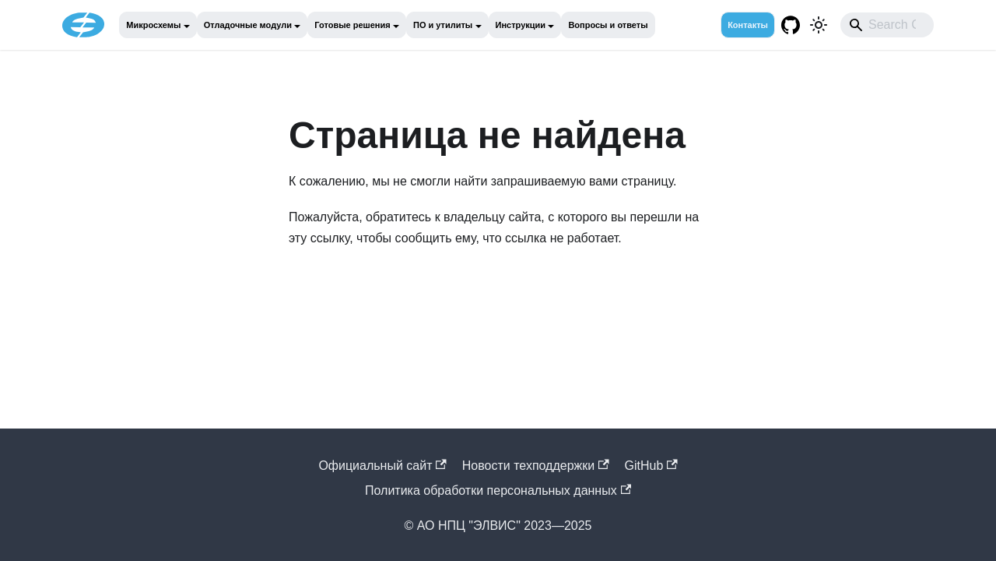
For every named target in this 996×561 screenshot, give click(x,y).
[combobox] (887, 24)
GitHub (651, 465)
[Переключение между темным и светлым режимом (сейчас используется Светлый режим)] (818, 24)
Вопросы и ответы (607, 25)
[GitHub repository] (790, 25)
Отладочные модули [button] (248, 25)
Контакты (748, 25)
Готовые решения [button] (352, 25)
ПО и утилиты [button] (442, 25)
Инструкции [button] (521, 25)
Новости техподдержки (535, 465)
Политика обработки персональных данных (498, 490)
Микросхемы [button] (153, 25)
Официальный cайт (382, 465)
